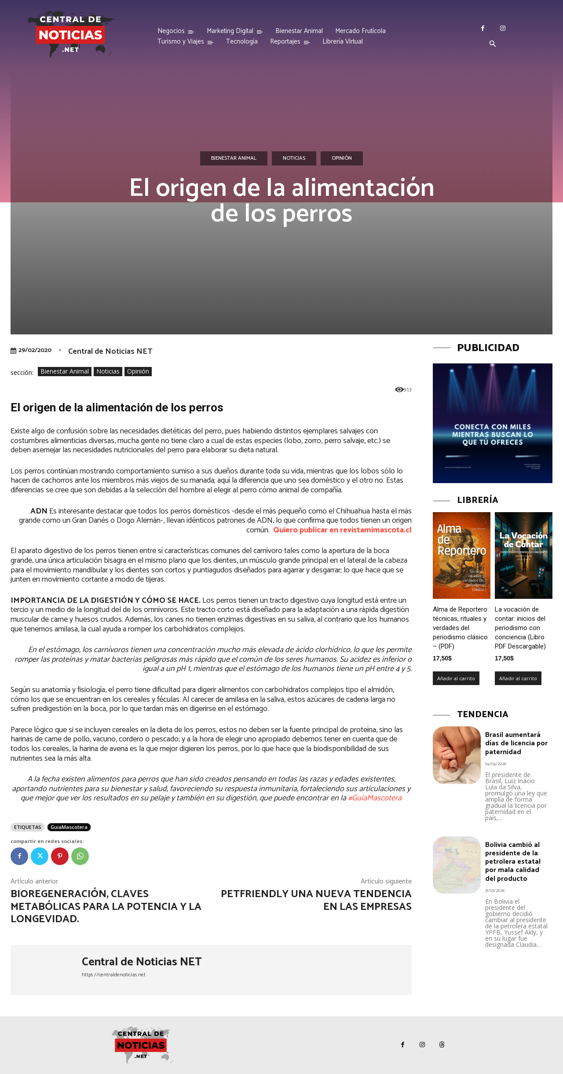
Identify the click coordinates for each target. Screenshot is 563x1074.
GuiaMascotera (69, 827)
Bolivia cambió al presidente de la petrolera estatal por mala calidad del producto (513, 862)
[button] (492, 44)
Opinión (342, 158)
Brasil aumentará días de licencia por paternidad (516, 743)
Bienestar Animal (233, 158)
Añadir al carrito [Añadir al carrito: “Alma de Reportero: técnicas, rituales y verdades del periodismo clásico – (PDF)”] (456, 678)
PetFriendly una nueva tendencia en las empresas (316, 901)
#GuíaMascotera (375, 798)
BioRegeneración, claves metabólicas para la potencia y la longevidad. (106, 907)
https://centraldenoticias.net (114, 975)
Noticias (294, 158)
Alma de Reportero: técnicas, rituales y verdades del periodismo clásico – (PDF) (461, 627)
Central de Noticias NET (110, 351)
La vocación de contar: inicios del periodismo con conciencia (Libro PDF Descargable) (520, 627)
